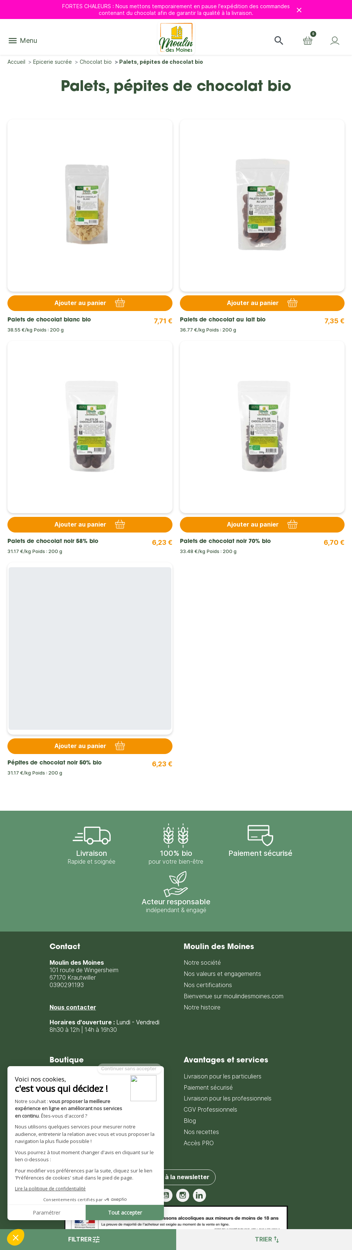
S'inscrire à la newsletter (172, 1176)
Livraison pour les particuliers (222, 1076)
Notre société (202, 962)
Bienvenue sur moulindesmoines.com (233, 995)
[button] (279, 40)
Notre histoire (202, 1007)
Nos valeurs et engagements (222, 973)
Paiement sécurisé (208, 1087)
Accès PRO (199, 1142)
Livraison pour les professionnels (228, 1098)
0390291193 (67, 984)
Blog (190, 1120)
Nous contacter (73, 1007)
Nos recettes (201, 1131)
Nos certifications (208, 984)
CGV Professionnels (210, 1109)
